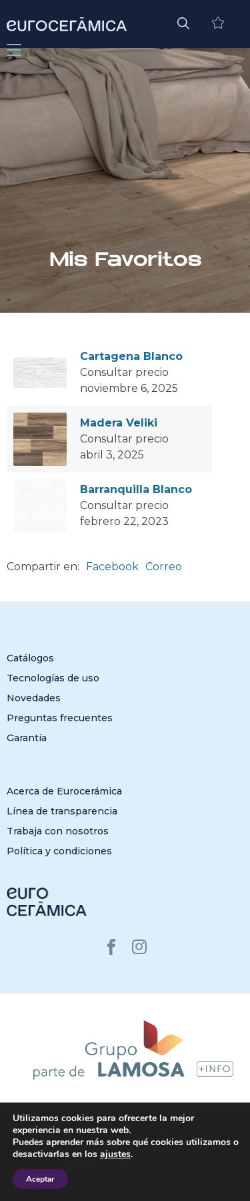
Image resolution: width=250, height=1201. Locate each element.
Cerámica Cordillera (200, 1175)
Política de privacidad (192, 1146)
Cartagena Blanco (131, 356)
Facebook (112, 566)
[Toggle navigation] (14, 50)
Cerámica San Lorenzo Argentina (80, 1165)
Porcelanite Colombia (87, 1185)
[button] (183, 22)
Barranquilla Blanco (136, 489)
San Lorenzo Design (173, 1185)
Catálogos (30, 658)
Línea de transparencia (62, 811)
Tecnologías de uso (53, 678)
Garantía (27, 738)
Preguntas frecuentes (60, 718)
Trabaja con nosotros (58, 831)
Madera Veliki (118, 423)
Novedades (34, 698)
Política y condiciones (59, 851)
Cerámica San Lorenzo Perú (104, 1175)
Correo (163, 566)
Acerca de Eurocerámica (64, 791)
